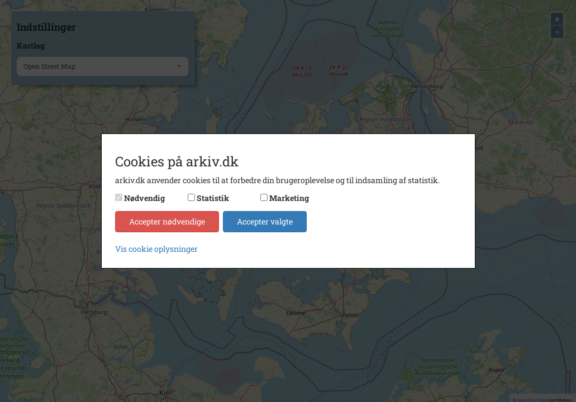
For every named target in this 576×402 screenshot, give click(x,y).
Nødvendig (144, 198)
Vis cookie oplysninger (156, 248)
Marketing (289, 198)
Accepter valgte (265, 221)
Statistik (213, 198)
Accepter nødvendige (167, 221)
